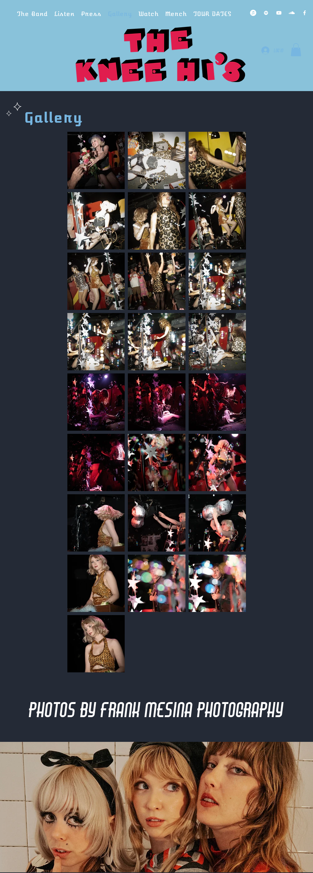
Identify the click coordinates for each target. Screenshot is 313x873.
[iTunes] (253, 13)
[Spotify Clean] (266, 13)
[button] (295, 49)
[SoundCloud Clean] (292, 13)
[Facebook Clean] (304, 13)
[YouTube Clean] (279, 13)
